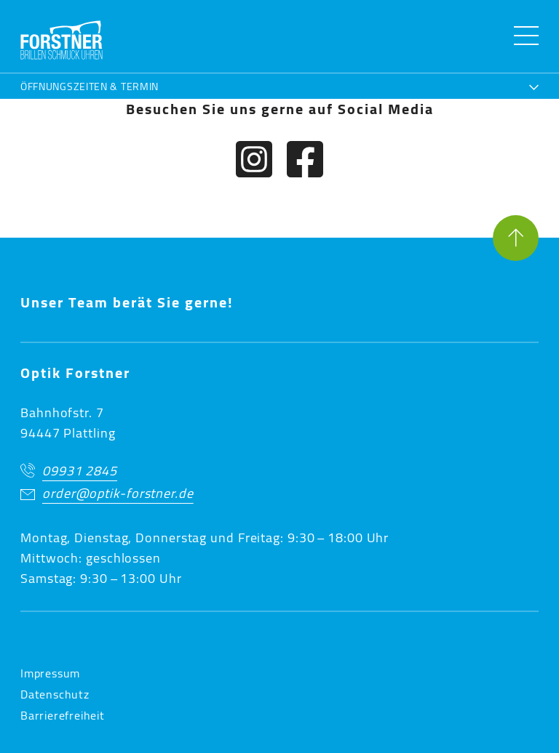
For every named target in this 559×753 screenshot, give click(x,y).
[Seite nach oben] (516, 241)
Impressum (50, 673)
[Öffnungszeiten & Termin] (279, 84)
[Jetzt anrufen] (279, 472)
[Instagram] (254, 162)
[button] (61, 40)
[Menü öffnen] (526, 35)
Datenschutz (55, 694)
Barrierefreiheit (62, 715)
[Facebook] (305, 162)
